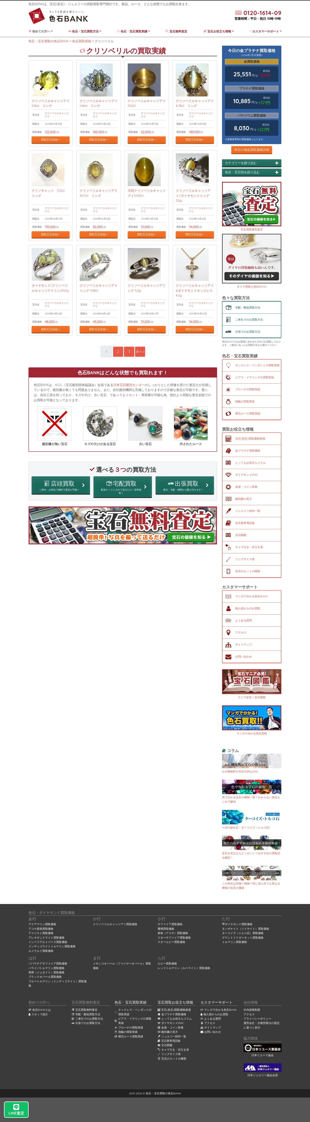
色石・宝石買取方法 (84, 31)
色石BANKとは (39, 1010)
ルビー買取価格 (167, 963)
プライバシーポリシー (257, 1018)
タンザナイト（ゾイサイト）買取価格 (245, 928)
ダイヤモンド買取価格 (238, 924)
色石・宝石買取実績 (133, 31)
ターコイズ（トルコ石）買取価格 (243, 933)
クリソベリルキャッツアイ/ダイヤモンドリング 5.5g (194, 206)
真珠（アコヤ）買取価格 (173, 933)
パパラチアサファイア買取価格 (47, 963)
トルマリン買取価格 (234, 942)
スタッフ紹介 (38, 1014)
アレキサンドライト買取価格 (46, 937)
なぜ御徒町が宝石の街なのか (240, 771)
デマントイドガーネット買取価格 (243, 937)
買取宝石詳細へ (50, 144)
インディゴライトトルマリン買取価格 (52, 946)
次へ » (142, 367)
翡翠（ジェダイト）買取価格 (46, 972)
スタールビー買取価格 (171, 942)
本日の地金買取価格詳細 (251, 150)
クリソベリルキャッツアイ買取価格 (115, 924)
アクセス (249, 1014)
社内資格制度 (252, 1010)
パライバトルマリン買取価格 (46, 968)
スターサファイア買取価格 (174, 937)
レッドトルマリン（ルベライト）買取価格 (184, 968)
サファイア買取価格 (170, 924)
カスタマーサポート (265, 31)
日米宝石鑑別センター (129, 400)
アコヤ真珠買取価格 (40, 928)
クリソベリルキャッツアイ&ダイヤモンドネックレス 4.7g (195, 306)
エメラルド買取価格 (40, 951)
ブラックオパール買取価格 (45, 977)
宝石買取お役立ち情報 (175, 1002)
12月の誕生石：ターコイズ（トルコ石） (247, 827)
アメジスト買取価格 (40, 933)
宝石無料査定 (176, 31)
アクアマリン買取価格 (42, 924)
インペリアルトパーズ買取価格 (47, 942)
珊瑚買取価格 (166, 928)
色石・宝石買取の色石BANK (163, 1093)
